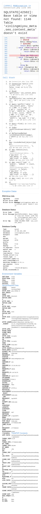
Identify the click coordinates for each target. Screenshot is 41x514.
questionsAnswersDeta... (20, 146)
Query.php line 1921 (24, 95)
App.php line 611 (23, 147)
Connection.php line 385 (17, 8)
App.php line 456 (25, 160)
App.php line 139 (19, 176)
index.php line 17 (25, 186)
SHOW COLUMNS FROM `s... (21, 84)
